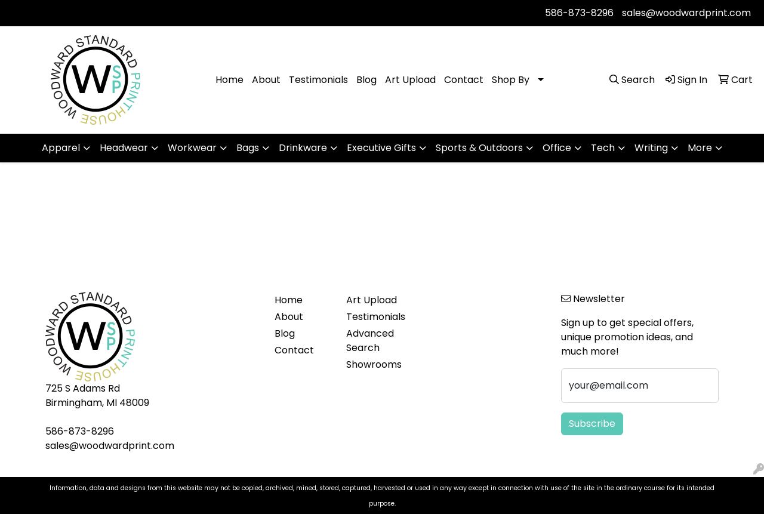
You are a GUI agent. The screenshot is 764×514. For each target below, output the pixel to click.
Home (229, 80)
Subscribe (592, 423)
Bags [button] (247, 148)
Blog (366, 80)
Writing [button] (651, 148)
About (266, 80)
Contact (463, 80)
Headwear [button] (124, 148)
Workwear (192, 148)
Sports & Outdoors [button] (479, 148)
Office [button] (557, 148)
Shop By (510, 80)
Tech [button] (603, 148)
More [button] (700, 148)
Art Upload (410, 80)
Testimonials (318, 80)
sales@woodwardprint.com (686, 13)
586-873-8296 (579, 13)
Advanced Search (370, 341)
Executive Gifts (381, 148)
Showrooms (374, 364)
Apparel (61, 148)
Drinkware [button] (303, 148)
